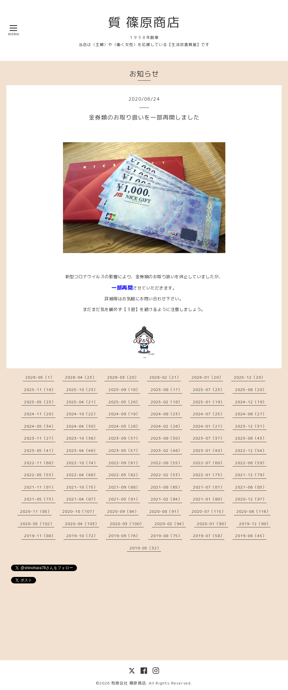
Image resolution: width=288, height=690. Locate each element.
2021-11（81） (40, 487)
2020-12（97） (251, 499)
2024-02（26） (166, 426)
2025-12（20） (249, 377)
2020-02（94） (170, 523)
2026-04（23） (80, 377)
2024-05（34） (40, 426)
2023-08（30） (166, 438)
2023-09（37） (124, 438)
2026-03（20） (123, 377)
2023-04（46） (82, 450)
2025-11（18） (40, 389)
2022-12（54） (251, 450)
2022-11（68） (40, 463)
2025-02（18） (166, 402)
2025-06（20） (251, 389)
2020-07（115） (209, 511)
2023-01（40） (208, 450)
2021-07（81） (208, 487)
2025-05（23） (40, 402)
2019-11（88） (40, 535)
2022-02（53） (166, 474)
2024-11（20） (40, 414)
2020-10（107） (79, 511)
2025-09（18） (124, 389)
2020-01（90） (212, 523)
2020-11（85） (36, 511)
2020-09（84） (123, 511)
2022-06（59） (251, 463)
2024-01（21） (208, 426)
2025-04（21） (82, 402)
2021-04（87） (82, 499)
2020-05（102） (37, 523)
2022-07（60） (208, 463)
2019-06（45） (251, 535)
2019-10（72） (82, 535)
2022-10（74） (82, 463)
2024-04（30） (82, 426)
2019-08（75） (166, 535)
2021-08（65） (166, 487)
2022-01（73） (208, 474)
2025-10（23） (82, 389)
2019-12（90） (254, 523)
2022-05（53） (40, 474)
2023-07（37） (208, 438)
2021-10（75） (82, 487)
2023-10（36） (82, 438)
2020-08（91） (165, 511)
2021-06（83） (251, 487)
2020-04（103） (82, 523)
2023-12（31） (251, 426)
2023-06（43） (251, 438)
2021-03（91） (124, 499)
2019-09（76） (124, 535)
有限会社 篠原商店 (128, 683)
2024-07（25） (208, 414)
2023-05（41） (40, 450)
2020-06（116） (253, 511)
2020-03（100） (127, 523)
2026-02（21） (165, 377)
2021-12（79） (251, 474)
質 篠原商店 (144, 22)
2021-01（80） (208, 499)
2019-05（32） (145, 548)
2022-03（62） (124, 474)
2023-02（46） (166, 450)
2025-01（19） (208, 402)
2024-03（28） (124, 426)
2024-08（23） (166, 414)
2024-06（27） (251, 414)
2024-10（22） (82, 414)
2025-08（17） (166, 389)
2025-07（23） (208, 389)
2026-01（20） (207, 377)
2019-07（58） (208, 535)
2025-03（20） (124, 402)
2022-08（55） (166, 463)
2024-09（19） (124, 414)
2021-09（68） (124, 487)
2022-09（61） (124, 463)
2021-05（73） (40, 499)
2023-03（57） (124, 450)
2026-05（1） (39, 377)
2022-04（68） (82, 474)
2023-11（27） (40, 438)
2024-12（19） (251, 402)
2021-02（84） (166, 499)
